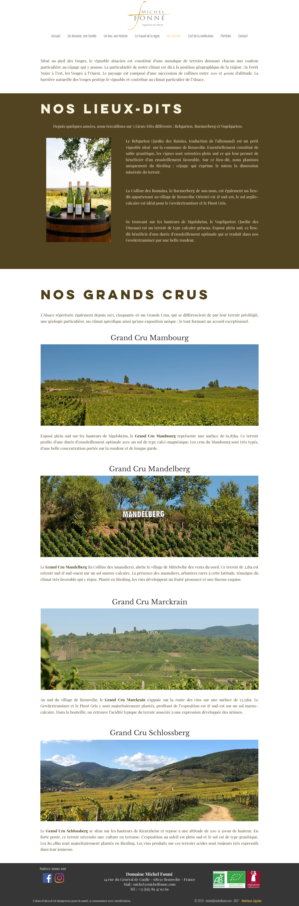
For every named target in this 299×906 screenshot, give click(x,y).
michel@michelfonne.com (154, 884)
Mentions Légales (252, 900)
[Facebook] (47, 878)
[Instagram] (59, 878)
